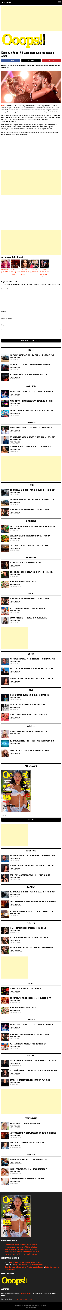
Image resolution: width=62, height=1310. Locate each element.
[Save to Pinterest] (51, 60)
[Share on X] (30, 60)
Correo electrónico (7, 318)
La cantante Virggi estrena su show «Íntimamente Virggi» (44, 273)
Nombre (4, 311)
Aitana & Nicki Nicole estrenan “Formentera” (34, 271)
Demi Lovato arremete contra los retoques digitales (25, 272)
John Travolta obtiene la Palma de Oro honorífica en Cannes (21, 1254)
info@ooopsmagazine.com (23, 1299)
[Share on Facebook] (10, 60)
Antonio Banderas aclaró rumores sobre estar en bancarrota (21, 1244)
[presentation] (13, 334)
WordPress (33, 1307)
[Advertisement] (31, 18)
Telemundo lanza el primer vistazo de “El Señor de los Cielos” (21, 1247)
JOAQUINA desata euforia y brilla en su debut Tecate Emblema (22, 1249)
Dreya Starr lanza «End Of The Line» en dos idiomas (28, 1264)
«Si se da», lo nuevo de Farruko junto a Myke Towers (15, 272)
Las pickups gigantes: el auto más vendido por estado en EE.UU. (22, 1251)
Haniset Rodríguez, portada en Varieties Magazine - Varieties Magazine (24, 1267)
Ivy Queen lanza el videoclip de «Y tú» (5, 271)
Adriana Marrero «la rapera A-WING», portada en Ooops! (25, 1262)
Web (2, 324)
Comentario (5, 288)
